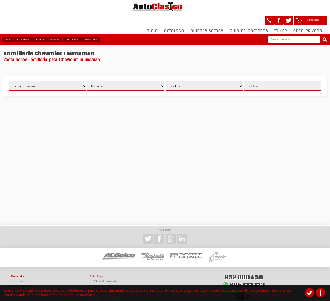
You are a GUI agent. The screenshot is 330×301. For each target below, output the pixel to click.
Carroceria (72, 26)
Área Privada (307, 17)
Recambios (23, 26)
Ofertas (19, 267)
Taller (280, 17)
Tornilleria (91, 26)
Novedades (21, 272)
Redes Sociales (98, 277)
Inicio (151, 17)
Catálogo (174, 17)
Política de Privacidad (105, 267)
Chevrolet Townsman (47, 26)
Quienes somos (206, 17)
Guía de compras (248, 17)
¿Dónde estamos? (24, 281)
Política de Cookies (104, 272)
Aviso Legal (96, 263)
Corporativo (18, 277)
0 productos (313, 6)
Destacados (17, 263)
